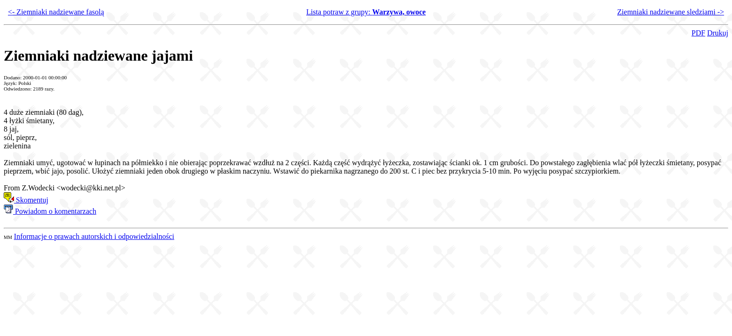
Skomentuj (26, 200)
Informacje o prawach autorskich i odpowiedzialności (94, 236)
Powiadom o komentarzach (50, 211)
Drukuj (717, 33)
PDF (698, 33)
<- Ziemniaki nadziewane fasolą (56, 12)
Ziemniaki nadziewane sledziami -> (670, 12)
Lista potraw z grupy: (366, 12)
